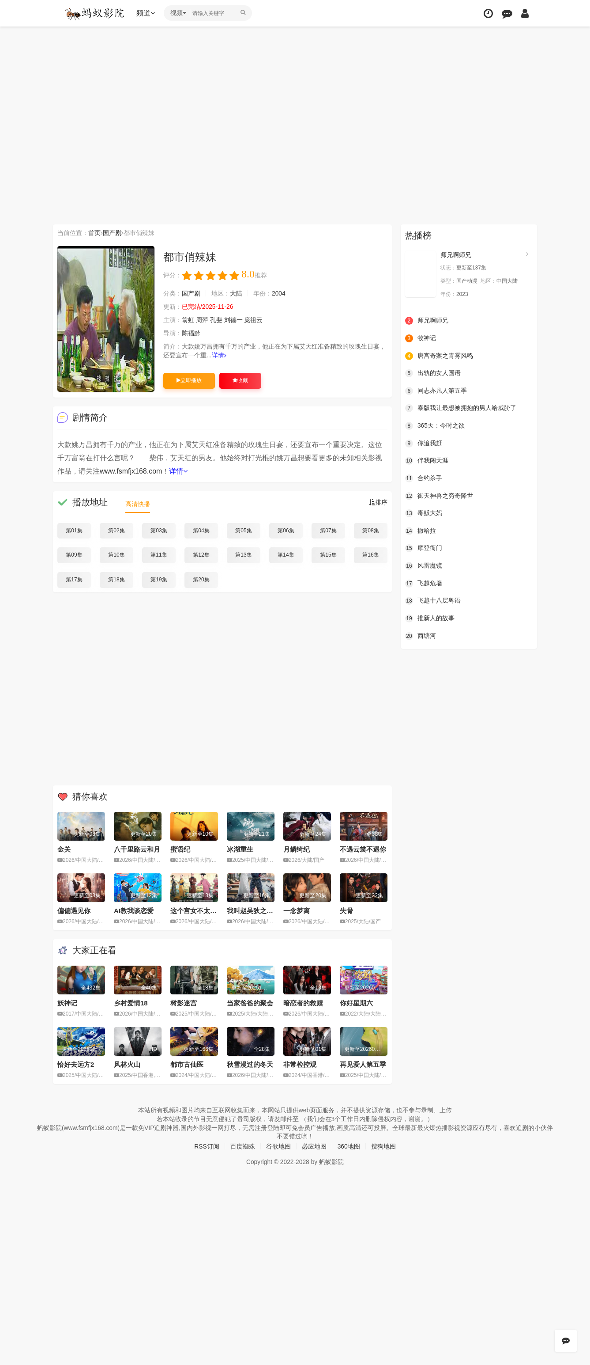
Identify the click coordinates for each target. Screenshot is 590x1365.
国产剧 (112, 232)
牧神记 (420, 338)
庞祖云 (253, 319)
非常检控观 (299, 1064)
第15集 (328, 555)
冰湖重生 (240, 849)
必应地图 (314, 1145)
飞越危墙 (423, 583)
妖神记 (67, 1003)
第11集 (158, 555)
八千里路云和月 (137, 849)
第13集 (243, 555)
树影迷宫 (183, 1003)
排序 (378, 502)
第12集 (201, 555)
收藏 (240, 380)
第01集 (74, 530)
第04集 (201, 530)
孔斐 (216, 319)
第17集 (74, 579)
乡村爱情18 (131, 1003)
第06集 (286, 530)
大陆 (236, 293)
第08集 (370, 530)
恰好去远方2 (75, 1064)
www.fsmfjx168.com (131, 471)
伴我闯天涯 (426, 461)
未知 (347, 458)
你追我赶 (423, 443)
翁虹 (188, 319)
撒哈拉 (420, 531)
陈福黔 (191, 333)
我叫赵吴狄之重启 (253, 910)
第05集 (243, 530)
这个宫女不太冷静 (196, 910)
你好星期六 (356, 1003)
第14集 (286, 555)
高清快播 (137, 504)
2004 (279, 293)
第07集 (328, 530)
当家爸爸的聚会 (250, 1003)
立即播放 (189, 380)
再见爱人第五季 (363, 1064)
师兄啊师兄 (455, 254)
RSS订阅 (206, 1145)
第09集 (74, 555)
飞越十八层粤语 (433, 601)
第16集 (370, 555)
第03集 (158, 530)
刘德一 (233, 319)
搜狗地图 (383, 1145)
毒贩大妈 (423, 513)
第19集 (158, 579)
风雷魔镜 (423, 565)
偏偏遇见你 (73, 910)
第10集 (116, 555)
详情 (219, 355)
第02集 (116, 530)
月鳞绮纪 (296, 849)
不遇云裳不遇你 (363, 849)
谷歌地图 (278, 1145)
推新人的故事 (430, 618)
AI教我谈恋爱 (134, 910)
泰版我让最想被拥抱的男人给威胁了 (460, 408)
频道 (146, 13)
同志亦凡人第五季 (436, 391)
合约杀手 (423, 478)
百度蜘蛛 (242, 1145)
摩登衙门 (423, 548)
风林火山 (127, 1064)
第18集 (116, 579)
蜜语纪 (180, 849)
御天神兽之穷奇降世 (439, 496)
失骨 (346, 910)
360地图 (349, 1145)
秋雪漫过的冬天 (250, 1064)
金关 (64, 849)
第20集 (201, 579)
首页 (94, 232)
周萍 (202, 319)
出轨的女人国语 (433, 373)
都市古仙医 (186, 1064)
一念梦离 (296, 910)
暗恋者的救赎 (303, 1003)
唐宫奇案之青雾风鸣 (439, 356)
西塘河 (420, 636)
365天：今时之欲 (435, 426)
